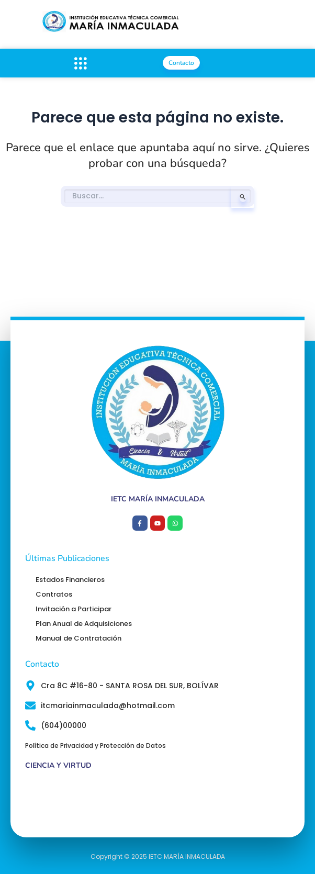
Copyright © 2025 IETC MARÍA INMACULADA (158, 856)
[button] (80, 63)
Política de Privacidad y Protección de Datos (95, 745)
